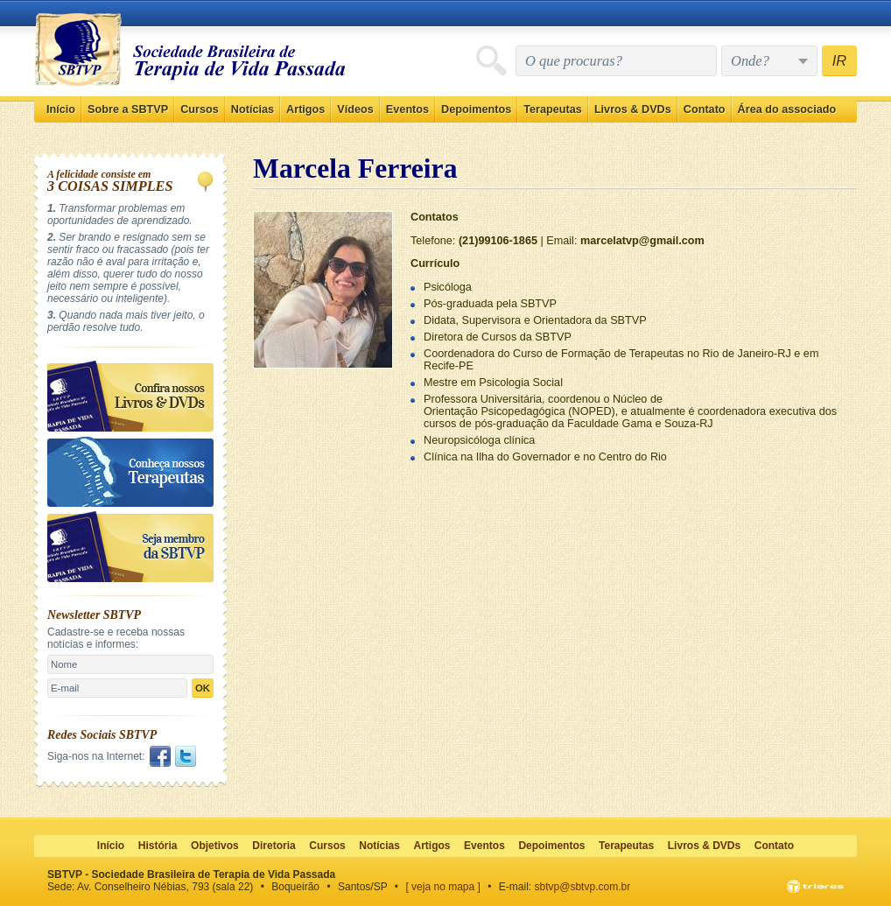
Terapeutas (552, 109)
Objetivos (215, 845)
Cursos (199, 109)
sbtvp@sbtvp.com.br (583, 887)
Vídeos (355, 109)
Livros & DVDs (632, 109)
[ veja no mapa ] (443, 887)
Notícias (252, 109)
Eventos (407, 109)
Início (60, 109)
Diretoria (273, 845)
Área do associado (787, 109)
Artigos (305, 109)
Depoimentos (476, 109)
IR (839, 60)
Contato (705, 109)
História (158, 845)
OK (202, 688)
